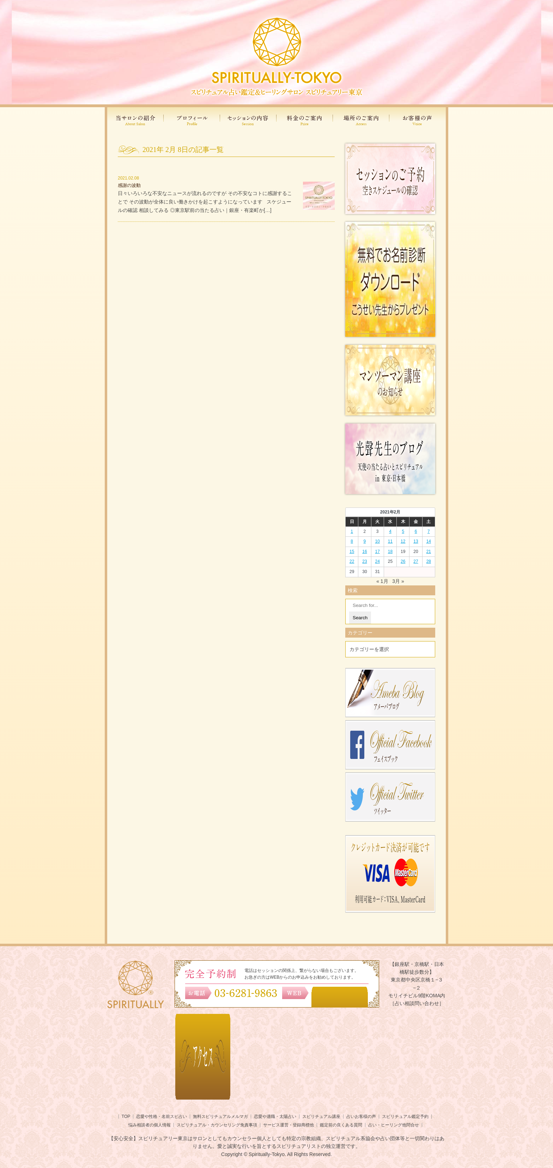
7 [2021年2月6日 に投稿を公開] (428, 531)
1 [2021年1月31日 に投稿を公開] (352, 531)
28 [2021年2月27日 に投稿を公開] (428, 561)
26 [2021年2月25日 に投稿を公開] (403, 561)
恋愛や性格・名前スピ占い (161, 1116)
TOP (126, 1116)
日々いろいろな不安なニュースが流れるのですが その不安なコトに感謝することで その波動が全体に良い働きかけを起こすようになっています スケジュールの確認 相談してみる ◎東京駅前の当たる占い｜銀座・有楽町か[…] (205, 201)
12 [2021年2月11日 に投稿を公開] (403, 541)
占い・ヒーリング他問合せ (393, 1125)
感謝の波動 (129, 185)
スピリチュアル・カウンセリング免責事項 (217, 1125)
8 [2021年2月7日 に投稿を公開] (352, 541)
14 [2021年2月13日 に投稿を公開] (428, 541)
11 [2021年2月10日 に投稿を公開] (390, 541)
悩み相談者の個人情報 (149, 1125)
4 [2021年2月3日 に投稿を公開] (390, 531)
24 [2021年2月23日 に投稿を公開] (377, 561)
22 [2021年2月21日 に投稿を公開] (352, 561)
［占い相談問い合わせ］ (417, 1003)
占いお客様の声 (361, 1116)
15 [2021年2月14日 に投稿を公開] (352, 551)
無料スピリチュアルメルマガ (220, 1116)
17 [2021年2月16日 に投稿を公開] (377, 551)
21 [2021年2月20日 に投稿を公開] (428, 551)
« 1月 (382, 581)
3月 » (398, 581)
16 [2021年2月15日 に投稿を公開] (364, 551)
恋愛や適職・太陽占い (275, 1116)
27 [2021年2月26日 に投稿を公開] (415, 561)
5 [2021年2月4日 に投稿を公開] (403, 531)
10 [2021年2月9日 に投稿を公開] (377, 541)
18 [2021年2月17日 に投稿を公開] (390, 551)
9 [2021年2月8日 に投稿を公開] (365, 541)
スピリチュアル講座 (321, 1116)
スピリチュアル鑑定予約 (405, 1116)
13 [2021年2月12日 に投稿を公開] (415, 541)
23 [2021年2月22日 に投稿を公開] (364, 561)
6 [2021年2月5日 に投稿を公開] (416, 531)
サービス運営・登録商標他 (288, 1125)
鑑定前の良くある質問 (341, 1125)
